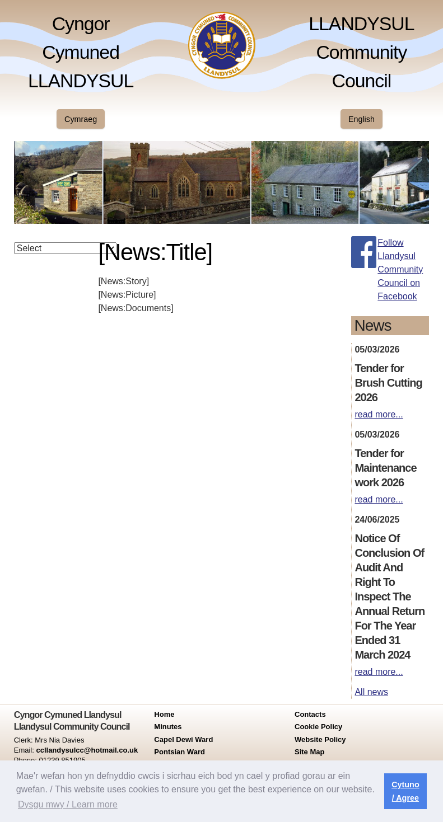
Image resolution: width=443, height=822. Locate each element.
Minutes (167, 726)
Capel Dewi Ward (183, 739)
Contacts (310, 714)
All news (371, 692)
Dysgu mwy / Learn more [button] (68, 804)
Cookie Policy (318, 726)
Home (164, 714)
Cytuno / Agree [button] (405, 791)
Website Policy (320, 739)
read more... (379, 414)
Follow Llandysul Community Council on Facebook (400, 269)
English (361, 119)
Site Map (309, 752)
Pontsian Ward (179, 752)
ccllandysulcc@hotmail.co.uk (87, 750)
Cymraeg (80, 119)
